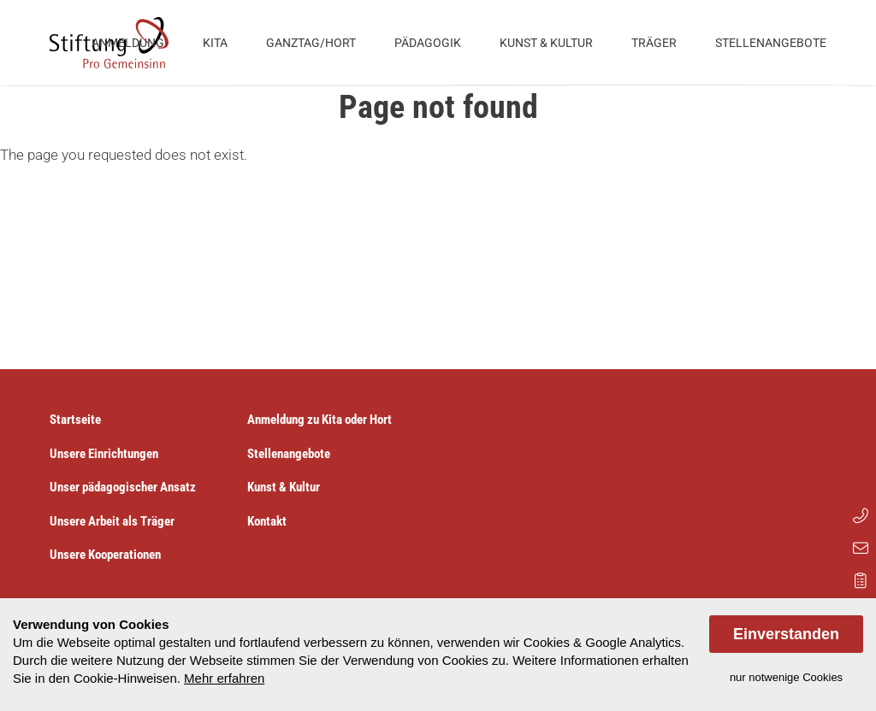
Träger (654, 43)
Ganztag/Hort (311, 43)
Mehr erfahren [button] (224, 678)
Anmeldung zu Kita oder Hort (319, 419)
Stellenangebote (770, 43)
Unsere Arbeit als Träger (112, 521)
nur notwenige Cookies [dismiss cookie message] (786, 677)
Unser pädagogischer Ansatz (123, 487)
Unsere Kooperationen (105, 554)
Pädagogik (427, 43)
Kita (215, 43)
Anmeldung (128, 43)
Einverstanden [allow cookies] (786, 634)
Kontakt (267, 521)
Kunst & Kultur (546, 43)
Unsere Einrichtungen (104, 453)
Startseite (75, 419)
